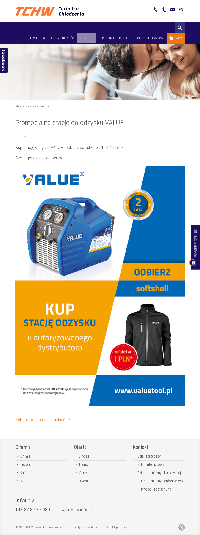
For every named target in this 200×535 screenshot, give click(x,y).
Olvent (83, 481)
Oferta (80, 447)
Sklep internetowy (150, 464)
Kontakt (140, 447)
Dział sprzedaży (149, 456)
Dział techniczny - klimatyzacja (160, 472)
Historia (26, 464)
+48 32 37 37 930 (32, 510)
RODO (24, 481)
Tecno (83, 464)
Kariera (25, 472)
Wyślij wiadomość (74, 510)
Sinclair (84, 456)
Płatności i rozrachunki (154, 489)
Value (83, 472)
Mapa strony (120, 527)
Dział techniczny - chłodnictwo (160, 481)
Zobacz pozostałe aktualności (41, 419)
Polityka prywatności (86, 527)
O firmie (23, 447)
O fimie (25, 456)
